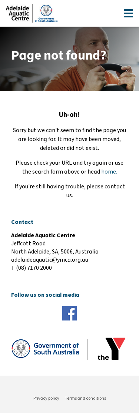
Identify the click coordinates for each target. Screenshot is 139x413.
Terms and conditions (85, 398)
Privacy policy (46, 398)
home (108, 172)
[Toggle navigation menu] (128, 13)
